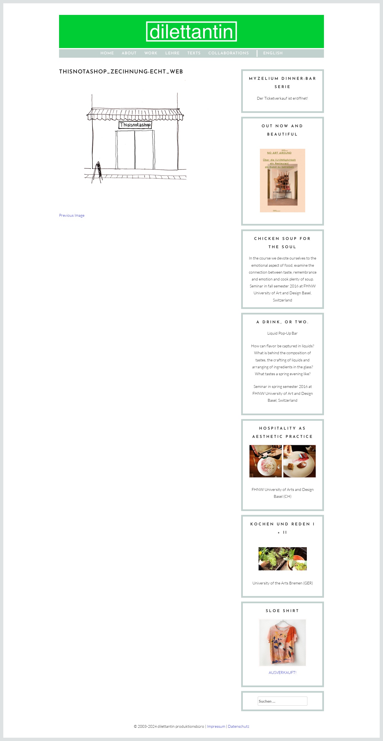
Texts (194, 53)
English (273, 53)
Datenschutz (238, 726)
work (151, 53)
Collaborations (228, 53)
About (129, 53)
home (107, 53)
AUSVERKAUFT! (283, 672)
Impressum (216, 726)
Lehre (172, 53)
